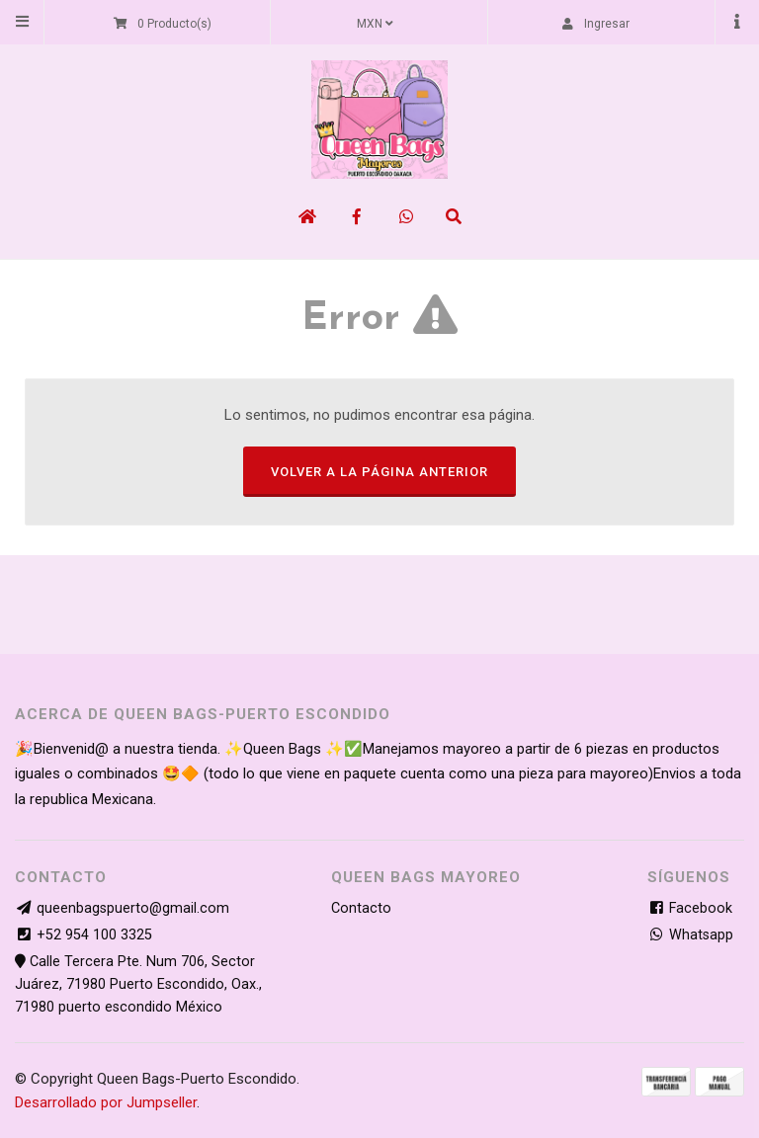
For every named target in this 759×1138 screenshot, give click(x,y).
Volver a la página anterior (379, 471)
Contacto (361, 908)
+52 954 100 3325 (94, 935)
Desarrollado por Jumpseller (106, 1102)
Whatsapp (690, 935)
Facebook (689, 908)
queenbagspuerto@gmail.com (133, 908)
